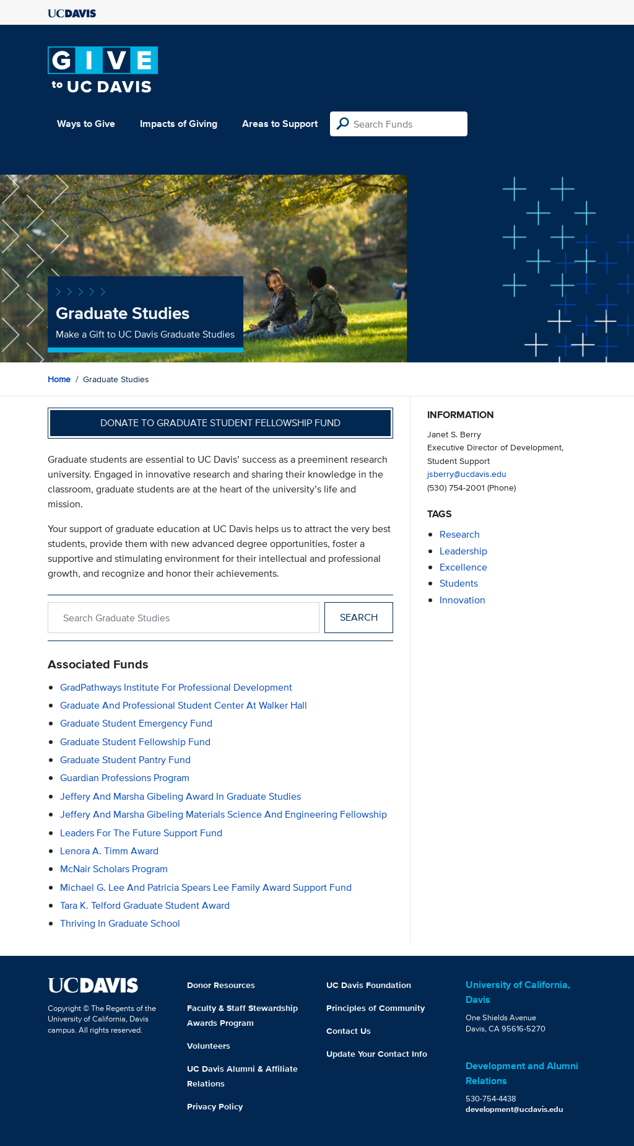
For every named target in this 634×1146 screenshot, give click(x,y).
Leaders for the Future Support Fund (141, 833)
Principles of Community (375, 1008)
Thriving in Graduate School (120, 923)
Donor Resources (221, 985)
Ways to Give (86, 123)
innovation (462, 600)
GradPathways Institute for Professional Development (176, 687)
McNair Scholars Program (114, 869)
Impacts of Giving (178, 123)
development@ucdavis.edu (514, 1109)
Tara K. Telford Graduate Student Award (145, 905)
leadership (463, 551)
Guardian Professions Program (124, 778)
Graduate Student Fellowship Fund (135, 742)
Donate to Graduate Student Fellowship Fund (220, 423)
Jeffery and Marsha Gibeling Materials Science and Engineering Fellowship (223, 814)
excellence (463, 567)
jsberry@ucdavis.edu (466, 473)
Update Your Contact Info (376, 1054)
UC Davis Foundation (368, 985)
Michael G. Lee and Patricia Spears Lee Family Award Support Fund (206, 887)
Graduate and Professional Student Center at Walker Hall (183, 705)
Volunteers (208, 1045)
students (459, 583)
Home (59, 379)
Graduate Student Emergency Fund (136, 723)
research (460, 534)
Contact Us (348, 1031)
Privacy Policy (215, 1106)
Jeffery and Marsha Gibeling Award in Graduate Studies (180, 796)
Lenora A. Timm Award (109, 851)
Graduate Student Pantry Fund (125, 760)
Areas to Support (280, 123)
